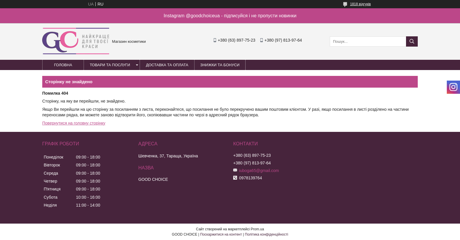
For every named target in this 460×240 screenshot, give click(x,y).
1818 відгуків (360, 4)
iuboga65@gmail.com (259, 170)
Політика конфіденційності (266, 234)
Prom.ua (257, 229)
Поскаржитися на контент (221, 234)
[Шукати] (412, 41)
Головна (63, 65)
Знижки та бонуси (220, 65)
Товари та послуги (110, 65)
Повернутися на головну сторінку (73, 123)
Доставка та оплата (167, 65)
